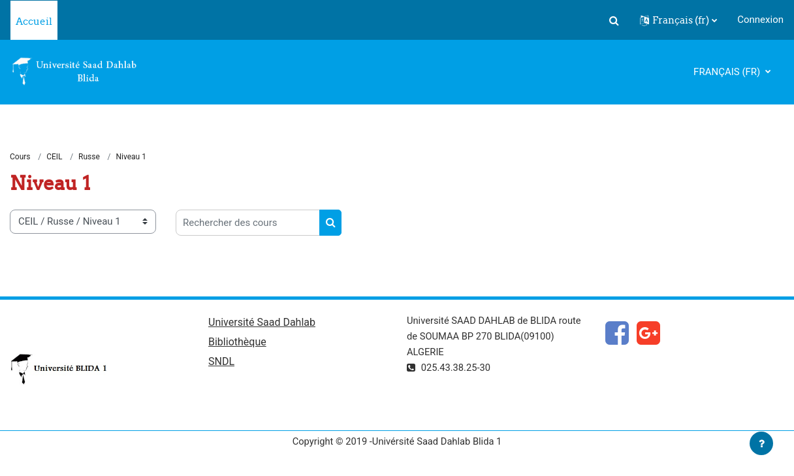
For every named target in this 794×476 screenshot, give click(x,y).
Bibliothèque (237, 342)
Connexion (760, 19)
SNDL (221, 363)
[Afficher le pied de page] (761, 443)
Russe (89, 156)
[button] (614, 20)
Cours (20, 156)
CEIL (54, 156)
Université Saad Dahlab (261, 323)
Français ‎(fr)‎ (728, 72)
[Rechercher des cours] (248, 223)
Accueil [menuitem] (34, 21)
